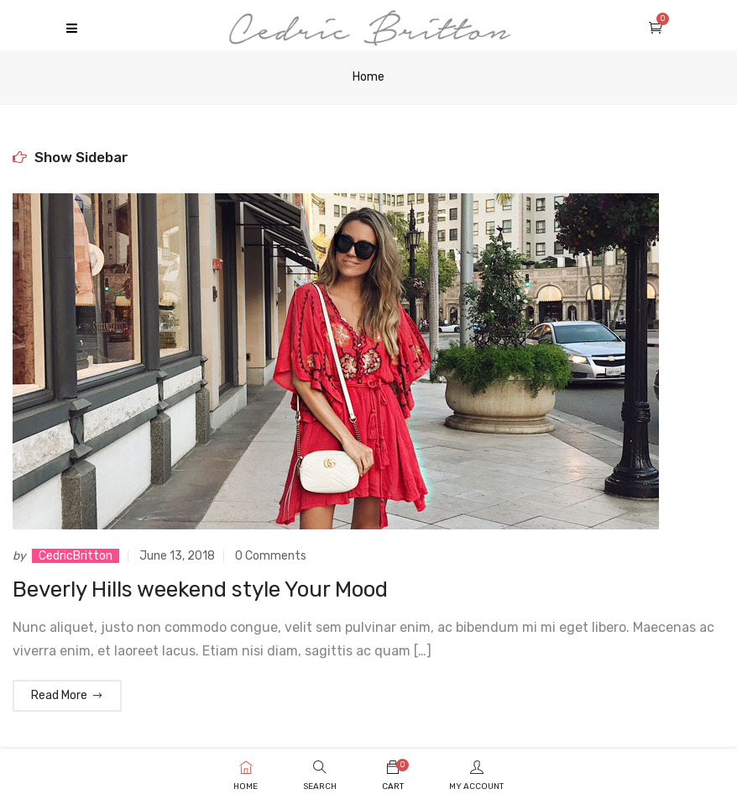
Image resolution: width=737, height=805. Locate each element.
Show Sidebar (70, 157)
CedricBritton (75, 556)
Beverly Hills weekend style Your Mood (200, 589)
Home (368, 77)
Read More (67, 695)
